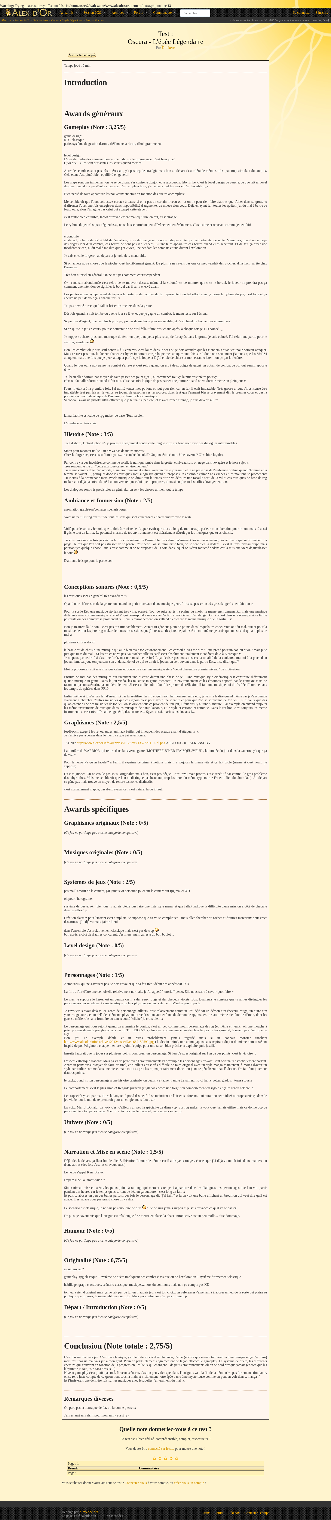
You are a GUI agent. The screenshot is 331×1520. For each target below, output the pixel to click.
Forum (138, 12)
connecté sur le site (161, 1448)
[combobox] (195, 11)
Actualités (66, 12)
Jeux (206, 1513)
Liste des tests (40, 20)
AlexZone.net (88, 1512)
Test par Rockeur (95, 20)
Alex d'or (6, 20)
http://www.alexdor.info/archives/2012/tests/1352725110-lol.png (121, 743)
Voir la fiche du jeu (82, 55)
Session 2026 (92, 12)
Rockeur (168, 48)
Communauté (162, 12)
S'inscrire (322, 12)
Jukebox (234, 1513)
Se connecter (301, 12)
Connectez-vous (136, 1483)
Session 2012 (22, 20)
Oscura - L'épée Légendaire (66, 20)
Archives (118, 12)
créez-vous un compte (189, 1483)
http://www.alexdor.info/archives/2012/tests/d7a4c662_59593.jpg (109, 1042)
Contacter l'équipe (256, 1513)
